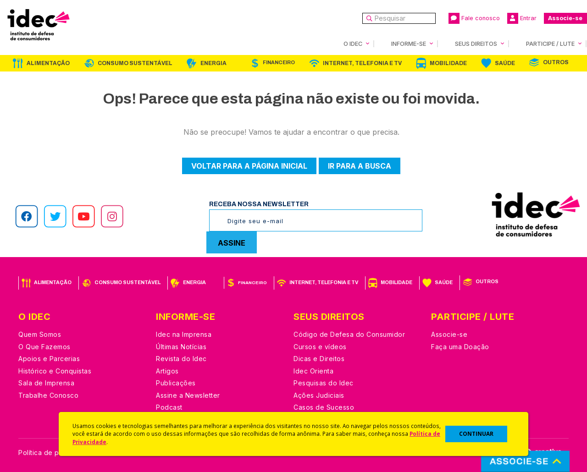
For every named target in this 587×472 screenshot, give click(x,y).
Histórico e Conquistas (54, 371)
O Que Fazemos (44, 347)
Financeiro (279, 62)
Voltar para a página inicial (249, 165)
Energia (213, 63)
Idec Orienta (313, 371)
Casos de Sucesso (324, 407)
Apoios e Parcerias (49, 358)
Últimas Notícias (181, 347)
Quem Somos (39, 334)
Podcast (169, 407)
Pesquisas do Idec (324, 383)
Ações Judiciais (319, 395)
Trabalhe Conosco (48, 395)
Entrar (522, 18)
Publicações (176, 383)
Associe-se (565, 18)
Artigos (167, 371)
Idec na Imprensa (183, 334)
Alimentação (48, 63)
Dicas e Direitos (319, 358)
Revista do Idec (181, 358)
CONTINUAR (476, 434)
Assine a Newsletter (188, 395)
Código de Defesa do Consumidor (349, 334)
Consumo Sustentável (135, 63)
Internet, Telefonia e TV (362, 63)
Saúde (505, 63)
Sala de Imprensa (46, 383)
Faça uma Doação (460, 347)
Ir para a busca (359, 165)
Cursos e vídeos (320, 347)
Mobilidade (448, 63)
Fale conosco (474, 18)
